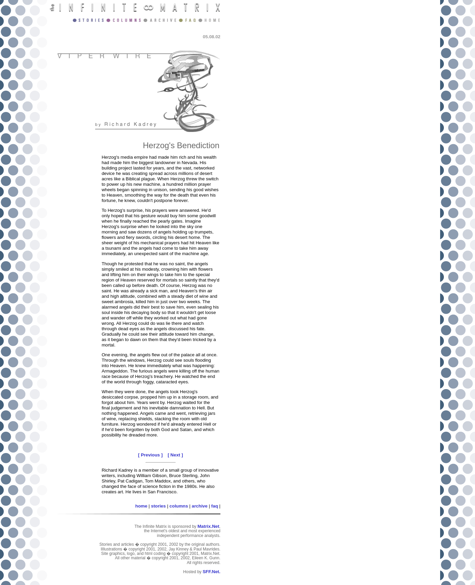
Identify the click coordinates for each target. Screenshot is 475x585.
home (141, 506)
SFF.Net (210, 571)
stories (158, 506)
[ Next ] (175, 454)
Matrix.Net (208, 526)
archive (200, 506)
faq (214, 506)
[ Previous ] (150, 454)
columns (179, 506)
